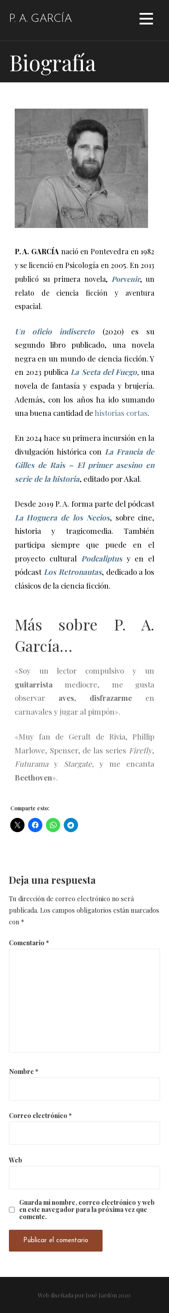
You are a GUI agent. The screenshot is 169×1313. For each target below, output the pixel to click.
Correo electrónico (40, 1115)
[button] (146, 20)
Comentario (29, 942)
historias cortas (121, 413)
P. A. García (40, 18)
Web (15, 1159)
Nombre (23, 1071)
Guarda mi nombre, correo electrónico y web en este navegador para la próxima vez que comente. (87, 1209)
